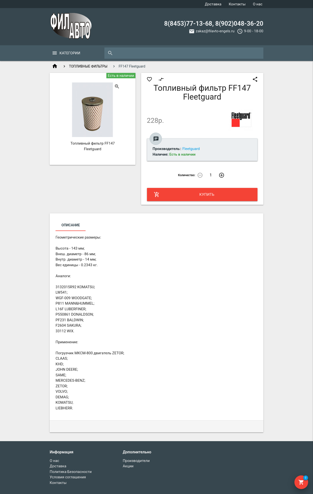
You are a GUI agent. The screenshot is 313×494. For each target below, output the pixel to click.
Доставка (213, 4)
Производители (136, 461)
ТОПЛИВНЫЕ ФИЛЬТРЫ (88, 66)
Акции (128, 466)
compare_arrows (161, 79)
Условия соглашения (68, 477)
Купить (184, 194)
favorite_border (149, 79)
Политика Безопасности (71, 472)
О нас (257, 4)
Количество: (186, 175)
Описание (70, 225)
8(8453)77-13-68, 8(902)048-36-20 (213, 23)
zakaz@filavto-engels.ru (215, 31)
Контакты (237, 4)
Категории (69, 53)
